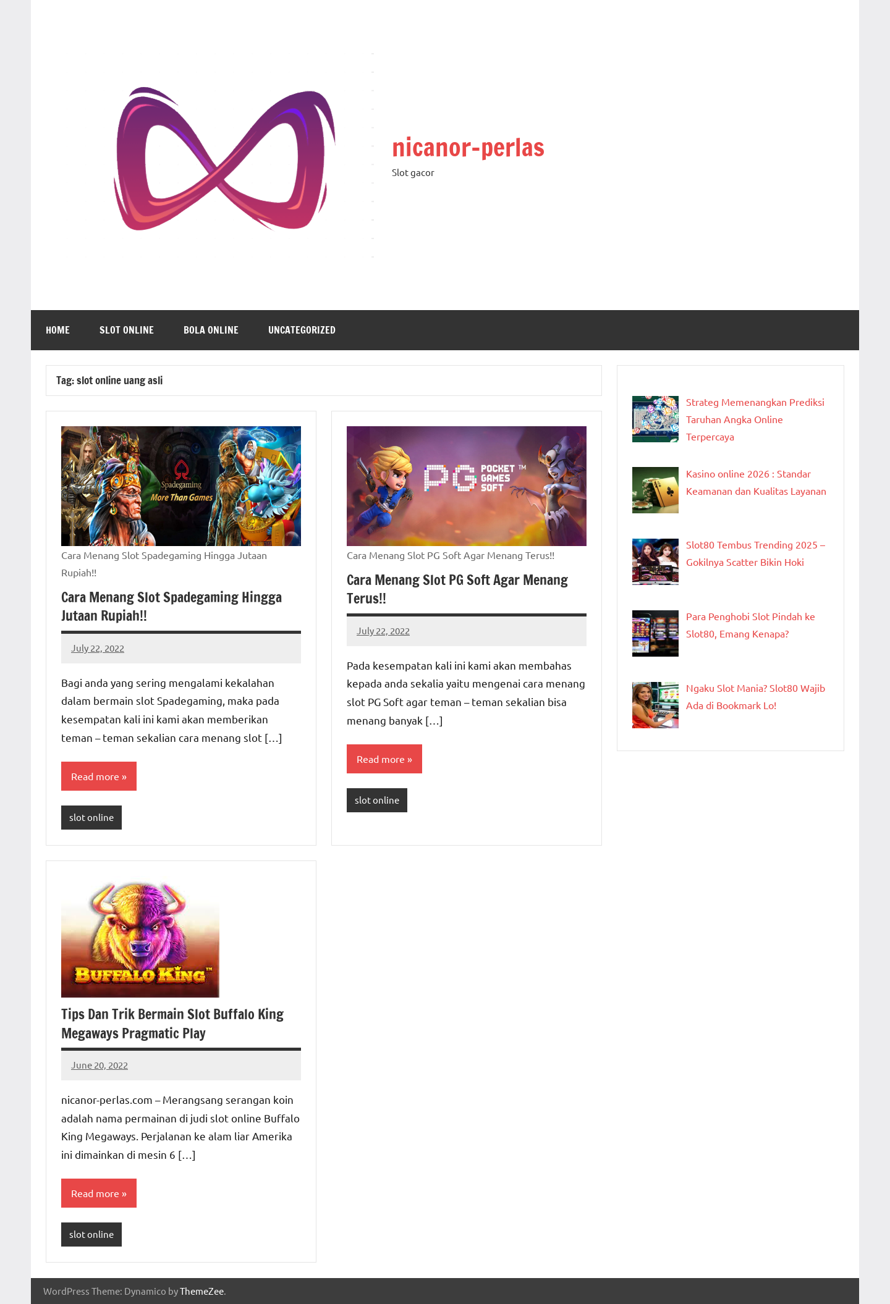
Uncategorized (302, 330)
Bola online (211, 330)
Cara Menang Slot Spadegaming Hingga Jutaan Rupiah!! (171, 606)
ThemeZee (202, 1291)
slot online (127, 330)
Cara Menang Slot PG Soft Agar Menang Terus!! (457, 589)
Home (58, 330)
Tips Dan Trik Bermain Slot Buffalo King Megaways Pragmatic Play (172, 1023)
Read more (95, 776)
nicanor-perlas (468, 146)
